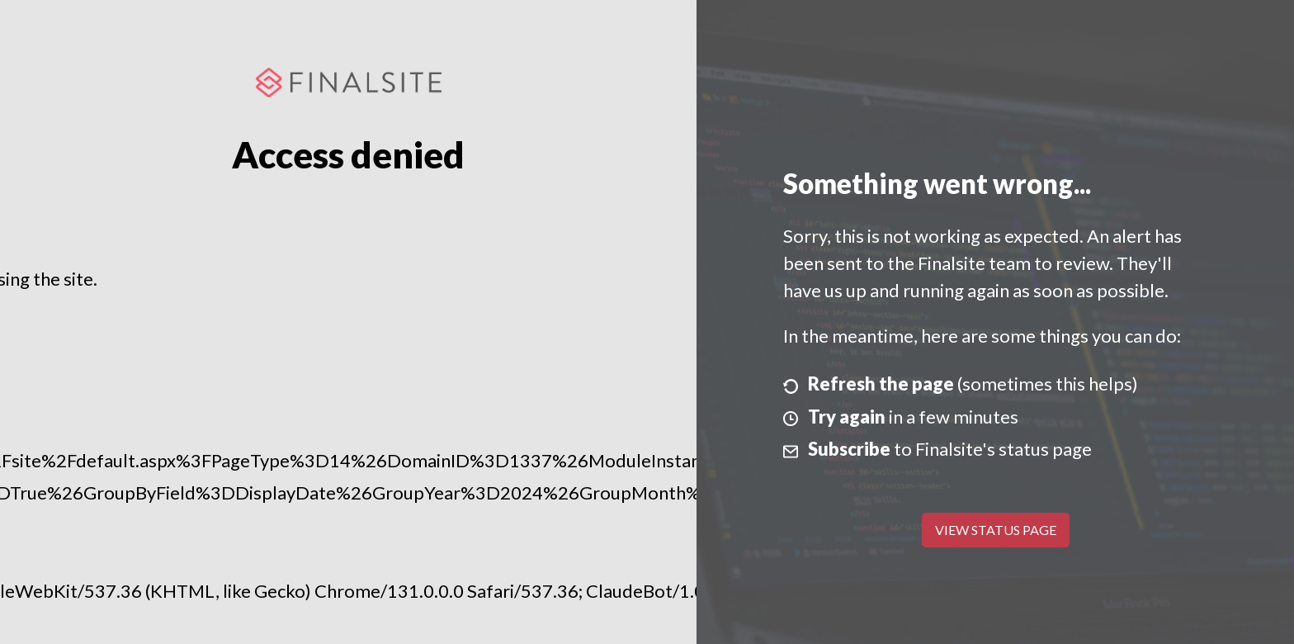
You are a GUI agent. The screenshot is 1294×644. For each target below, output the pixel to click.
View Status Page (995, 529)
